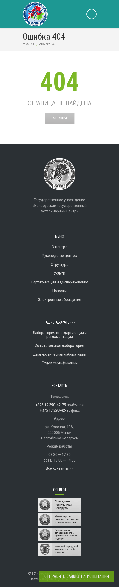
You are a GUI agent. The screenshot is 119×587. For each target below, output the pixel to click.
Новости (59, 291)
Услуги (59, 273)
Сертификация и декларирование (59, 282)
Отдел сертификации (60, 363)
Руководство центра (59, 255)
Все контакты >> (59, 468)
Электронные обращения (59, 300)
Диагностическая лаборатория (59, 354)
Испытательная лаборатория (59, 346)
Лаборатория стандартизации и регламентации (60, 335)
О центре (59, 247)
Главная (28, 44)
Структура (59, 264)
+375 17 (50, 405)
